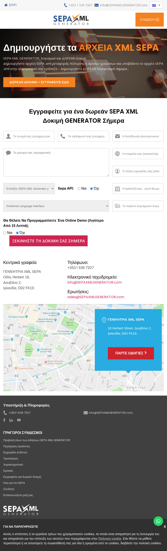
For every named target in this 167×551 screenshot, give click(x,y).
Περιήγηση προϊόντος (16, 446)
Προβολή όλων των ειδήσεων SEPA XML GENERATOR (36, 440)
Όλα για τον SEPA (14, 483)
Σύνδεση (147, 19)
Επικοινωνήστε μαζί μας (18, 495)
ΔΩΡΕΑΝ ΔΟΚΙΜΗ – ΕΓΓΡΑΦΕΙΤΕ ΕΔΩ (39, 82)
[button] (156, 5)
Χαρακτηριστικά (13, 465)
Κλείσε (165, 526)
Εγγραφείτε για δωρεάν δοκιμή (22, 477)
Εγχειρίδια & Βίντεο (15, 452)
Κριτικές (8, 471)
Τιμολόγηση (10, 458)
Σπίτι (13, 5)
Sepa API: (66, 188)
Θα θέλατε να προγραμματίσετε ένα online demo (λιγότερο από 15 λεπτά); (53, 223)
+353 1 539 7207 (80, 5)
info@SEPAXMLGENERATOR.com (123, 5)
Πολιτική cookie (110, 538)
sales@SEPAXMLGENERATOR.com (95, 296)
